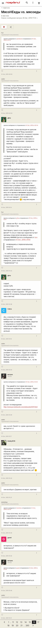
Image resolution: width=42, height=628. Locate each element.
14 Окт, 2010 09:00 (6, 74)
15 (30, 622)
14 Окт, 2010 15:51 (6, 618)
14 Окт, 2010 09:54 (6, 113)
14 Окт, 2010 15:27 (6, 497)
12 (17, 622)
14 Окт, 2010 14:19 (6, 339)
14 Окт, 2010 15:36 (6, 533)
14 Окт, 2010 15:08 (6, 415)
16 (34, 622)
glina (9, 118)
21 (21, 625)
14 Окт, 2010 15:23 (6, 478)
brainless (19, 508)
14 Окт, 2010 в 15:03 (32, 382)
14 (26, 622)
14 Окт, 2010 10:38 (6, 304)
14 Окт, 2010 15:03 (6, 370)
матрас (19, 18)
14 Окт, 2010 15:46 (6, 556)
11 (13, 622)
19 (13, 625)
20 (17, 625)
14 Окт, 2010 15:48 (6, 590)
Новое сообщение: (8, 18)
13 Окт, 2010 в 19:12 (23, 240)
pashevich (19, 39)
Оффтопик (5, 8)
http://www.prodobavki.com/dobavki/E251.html (21, 407)
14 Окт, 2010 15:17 (6, 436)
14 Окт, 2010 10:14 (6, 207)
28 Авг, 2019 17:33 (30, 18)
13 (21, 622)
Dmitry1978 (11, 441)
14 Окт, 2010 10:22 (6, 271)
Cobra (10, 309)
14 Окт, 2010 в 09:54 (32, 125)
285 (27, 625)
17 (38, 622)
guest (9, 537)
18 (8, 625)
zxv (36, 237)
